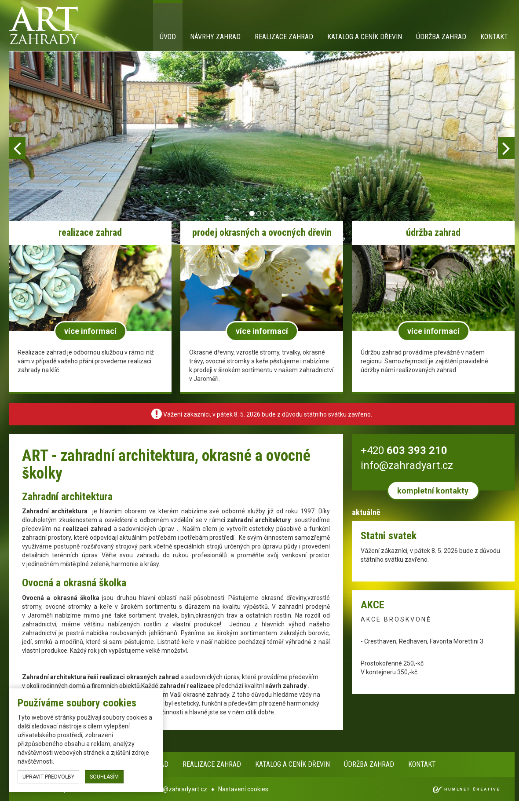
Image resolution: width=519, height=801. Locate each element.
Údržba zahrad (441, 37)
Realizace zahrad (284, 37)
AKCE (372, 605)
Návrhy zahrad (215, 37)
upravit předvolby (48, 777)
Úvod (168, 37)
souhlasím (104, 777)
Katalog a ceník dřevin (364, 37)
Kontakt (494, 37)
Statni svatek (389, 536)
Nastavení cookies (243, 789)
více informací (90, 331)
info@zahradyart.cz (179, 789)
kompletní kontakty (432, 490)
